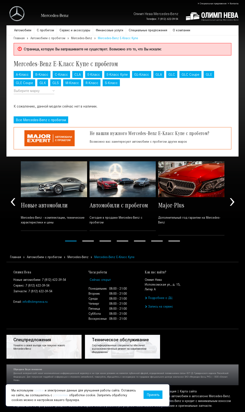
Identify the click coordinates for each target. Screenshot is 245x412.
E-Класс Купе (117, 74)
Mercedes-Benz (81, 38)
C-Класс (61, 74)
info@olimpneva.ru (35, 302)
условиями (60, 395)
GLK (42, 83)
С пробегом (45, 30)
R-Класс (91, 83)
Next (232, 202)
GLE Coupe (24, 83)
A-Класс (22, 74)
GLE (209, 74)
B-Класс (41, 74)
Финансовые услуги (109, 30)
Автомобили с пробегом (47, 38)
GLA (159, 74)
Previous (13, 202)
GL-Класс (141, 74)
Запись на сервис (159, 306)
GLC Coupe (190, 74)
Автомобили (22, 30)
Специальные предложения (212, 3)
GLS (55, 83)
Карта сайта (188, 391)
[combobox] (34, 91)
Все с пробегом (41, 120)
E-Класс (93, 74)
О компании (181, 30)
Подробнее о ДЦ (158, 298)
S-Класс (111, 83)
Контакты (233, 3)
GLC (171, 74)
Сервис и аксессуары (75, 30)
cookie (39, 390)
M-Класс (72, 83)
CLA (77, 74)
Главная (19, 38)
